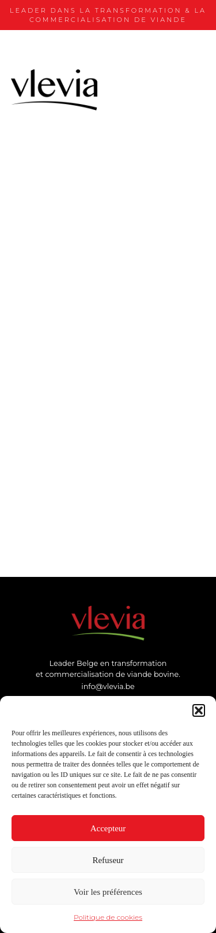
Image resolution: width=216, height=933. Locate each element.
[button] (198, 710)
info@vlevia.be (108, 686)
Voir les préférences (108, 892)
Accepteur (108, 828)
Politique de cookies (108, 917)
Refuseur (107, 860)
